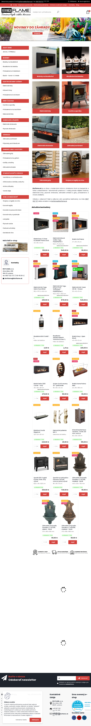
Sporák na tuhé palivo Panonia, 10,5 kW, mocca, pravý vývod (60, 479)
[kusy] (36, 255)
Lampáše (6, 219)
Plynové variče (8, 224)
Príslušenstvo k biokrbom (11, 71)
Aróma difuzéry (8, 186)
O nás (15, 5)
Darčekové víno (8, 233)
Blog (77, 5)
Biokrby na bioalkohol (10, 62)
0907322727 (39, 1)
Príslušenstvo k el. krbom (11, 95)
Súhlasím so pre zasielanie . (74, 683)
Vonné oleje (7, 191)
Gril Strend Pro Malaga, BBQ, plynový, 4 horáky (79, 593)
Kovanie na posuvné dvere (12, 210)
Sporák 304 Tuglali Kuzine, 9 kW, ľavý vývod (40, 479)
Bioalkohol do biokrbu (10, 66)
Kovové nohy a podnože (11, 214)
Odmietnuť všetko (21, 720)
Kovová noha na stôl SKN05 (59, 593)
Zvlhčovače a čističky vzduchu (13, 182)
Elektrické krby (8, 86)
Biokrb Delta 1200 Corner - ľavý (39, 384)
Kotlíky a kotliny (8, 163)
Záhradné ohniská (9, 167)
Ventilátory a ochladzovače (12, 177)
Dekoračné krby (8, 114)
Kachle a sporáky (9, 105)
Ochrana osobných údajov (58, 5)
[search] (58, 12)
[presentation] (32, 588)
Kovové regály (8, 205)
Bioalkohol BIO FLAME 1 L (41, 337)
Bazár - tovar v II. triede (11, 76)
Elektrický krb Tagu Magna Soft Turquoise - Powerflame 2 (59, 288)
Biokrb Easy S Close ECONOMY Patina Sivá (41, 239)
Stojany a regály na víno (11, 201)
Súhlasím (35, 720)
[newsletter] (83, 678)
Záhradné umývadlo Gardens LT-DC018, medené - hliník (79, 479)
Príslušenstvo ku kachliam (12, 109)
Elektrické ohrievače (10, 124)
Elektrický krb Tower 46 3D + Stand (79, 288)
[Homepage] (11, 5)
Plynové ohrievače (9, 129)
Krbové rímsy (7, 90)
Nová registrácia (85, 1)
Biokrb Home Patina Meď (79, 384)
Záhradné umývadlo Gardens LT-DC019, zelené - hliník (49, 527)
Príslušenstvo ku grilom (11, 158)
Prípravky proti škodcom (11, 143)
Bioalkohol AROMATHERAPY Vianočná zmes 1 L (59, 337)
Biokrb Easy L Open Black (78, 337)
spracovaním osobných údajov (76, 682)
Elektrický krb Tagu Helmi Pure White (40, 288)
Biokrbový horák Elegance (39, 431)
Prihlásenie (73, 1)
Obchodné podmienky (41, 5)
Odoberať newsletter (22, 679)
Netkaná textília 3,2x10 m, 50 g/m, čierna (60, 644)
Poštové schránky (9, 228)
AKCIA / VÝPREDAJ (9, 52)
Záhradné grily (8, 153)
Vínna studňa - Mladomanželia (38, 645)
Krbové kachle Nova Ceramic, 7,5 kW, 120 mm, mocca (79, 431)
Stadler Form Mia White (41, 592)
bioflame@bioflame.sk (25, 1)
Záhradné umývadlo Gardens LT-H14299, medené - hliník (69, 527)
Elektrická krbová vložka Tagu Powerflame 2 (59, 240)
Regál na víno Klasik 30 (79, 644)
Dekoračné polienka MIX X (60, 431)
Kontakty (72, 5)
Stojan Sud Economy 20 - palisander (60, 384)
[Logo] (16, 12)
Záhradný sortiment (10, 139)
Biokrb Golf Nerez (78, 239)
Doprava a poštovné (25, 5)
